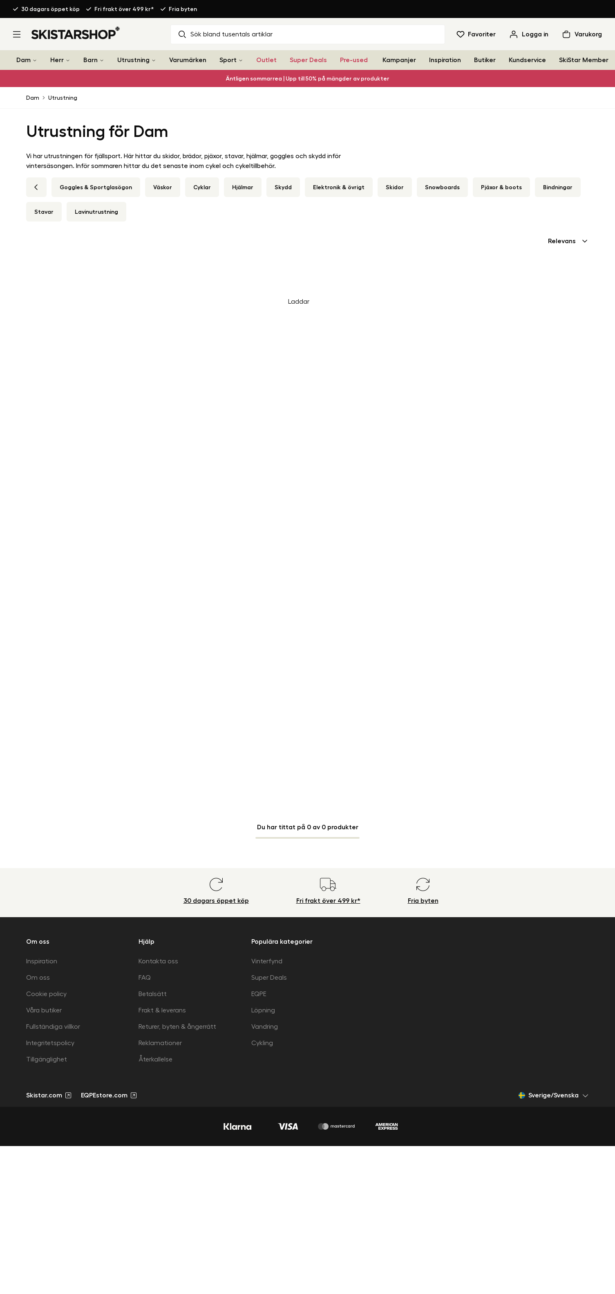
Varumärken (187, 60)
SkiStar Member (583, 60)
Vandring (264, 1026)
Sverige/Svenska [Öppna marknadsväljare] (554, 1095)
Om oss (38, 977)
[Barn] (101, 60)
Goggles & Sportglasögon (96, 187)
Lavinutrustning (96, 212)
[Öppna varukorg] (581, 34)
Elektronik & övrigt (339, 187)
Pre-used (354, 60)
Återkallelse (155, 1059)
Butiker (485, 60)
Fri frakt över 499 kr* (124, 9)
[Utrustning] (153, 60)
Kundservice (527, 60)
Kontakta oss (158, 961)
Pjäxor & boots (501, 187)
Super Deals (308, 60)
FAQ (145, 977)
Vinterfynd (266, 961)
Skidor (395, 187)
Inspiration (445, 60)
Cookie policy (46, 994)
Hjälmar (242, 187)
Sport (228, 60)
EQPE (258, 994)
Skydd (283, 187)
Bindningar (558, 187)
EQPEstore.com (108, 1095)
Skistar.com (48, 1095)
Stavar (44, 212)
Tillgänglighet (46, 1059)
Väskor (162, 187)
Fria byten (183, 9)
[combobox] (568, 241)
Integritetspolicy (50, 1043)
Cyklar (202, 187)
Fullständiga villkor (53, 1026)
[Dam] (34, 60)
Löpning (263, 1010)
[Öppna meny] (16, 34)
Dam (23, 60)
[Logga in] (528, 34)
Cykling (262, 1043)
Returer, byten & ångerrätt (177, 1026)
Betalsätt (153, 994)
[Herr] (68, 60)
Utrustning (133, 60)
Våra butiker (44, 1010)
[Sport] (240, 60)
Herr (57, 60)
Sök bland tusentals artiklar (225, 34)
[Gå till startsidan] (75, 32)
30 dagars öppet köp (50, 9)
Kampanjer (399, 60)
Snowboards (442, 187)
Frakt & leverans (162, 1010)
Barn (90, 60)
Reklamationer (160, 1043)
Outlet (266, 60)
